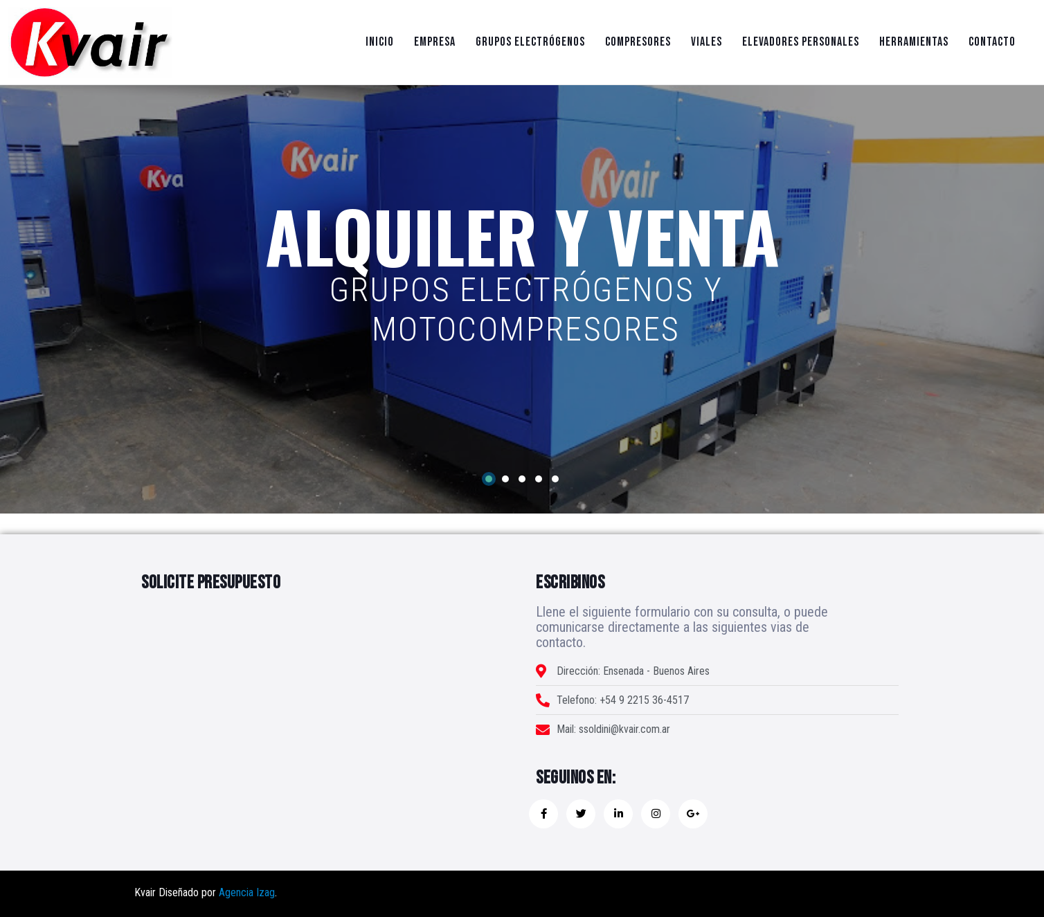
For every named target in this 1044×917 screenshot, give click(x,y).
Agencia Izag (247, 892)
